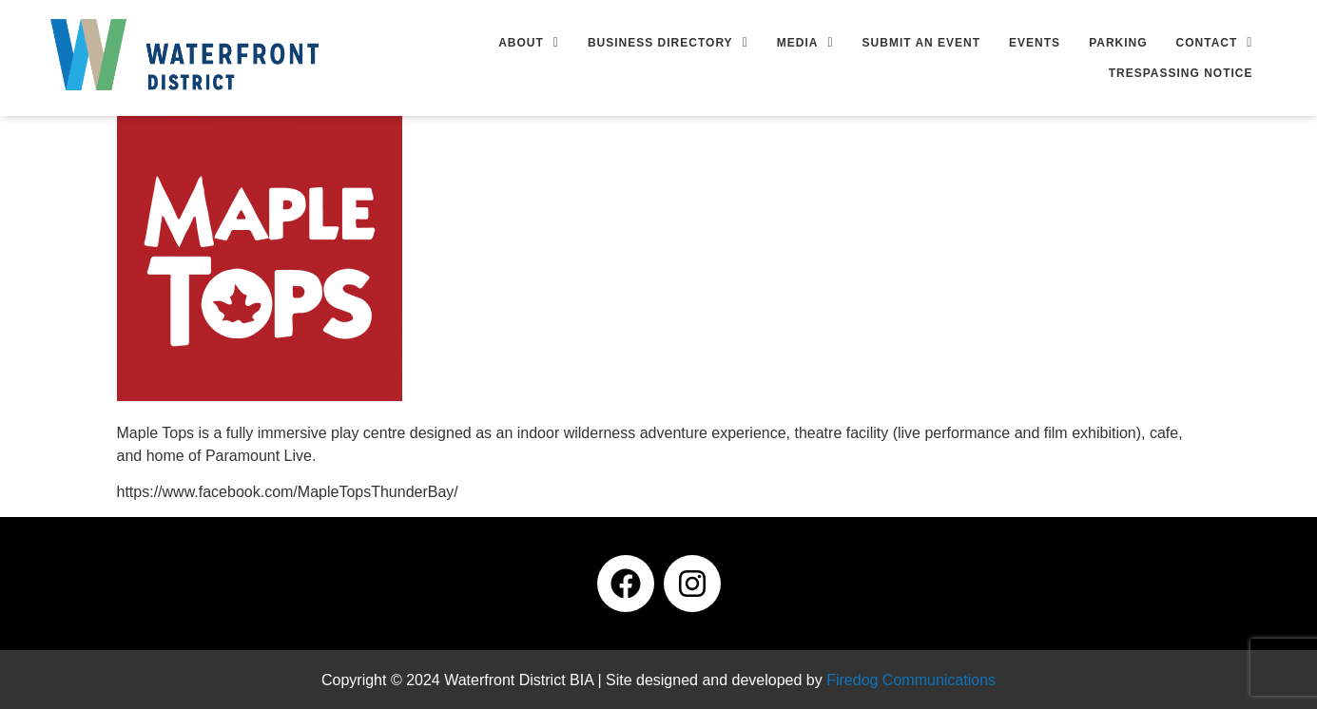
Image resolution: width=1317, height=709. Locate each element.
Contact (1214, 42)
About (528, 42)
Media (805, 42)
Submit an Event (921, 42)
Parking (1118, 42)
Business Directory (668, 42)
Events (1034, 42)
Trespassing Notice (1181, 73)
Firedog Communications (911, 680)
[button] (528, 43)
